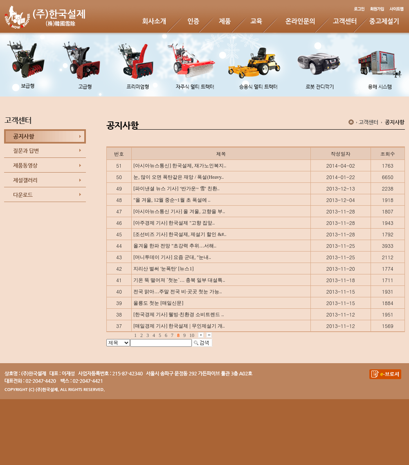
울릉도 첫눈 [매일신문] (158, 303)
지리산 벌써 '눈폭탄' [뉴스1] (163, 269)
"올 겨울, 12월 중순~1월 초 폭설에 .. (171, 200)
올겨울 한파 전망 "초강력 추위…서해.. (174, 246)
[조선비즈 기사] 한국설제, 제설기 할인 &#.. (179, 234)
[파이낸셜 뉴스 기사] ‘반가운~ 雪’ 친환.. (176, 188)
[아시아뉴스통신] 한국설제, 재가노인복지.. (179, 165)
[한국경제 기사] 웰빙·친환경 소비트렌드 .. (178, 314)
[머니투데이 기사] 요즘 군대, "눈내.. (172, 257)
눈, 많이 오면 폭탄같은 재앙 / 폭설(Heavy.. (178, 177)
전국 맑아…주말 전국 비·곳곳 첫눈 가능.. (177, 291)
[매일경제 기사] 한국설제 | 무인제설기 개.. (179, 326)
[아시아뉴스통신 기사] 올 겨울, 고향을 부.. (179, 211)
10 (191, 335)
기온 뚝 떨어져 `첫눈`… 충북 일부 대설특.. (179, 280)
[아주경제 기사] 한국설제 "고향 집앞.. (174, 223)
